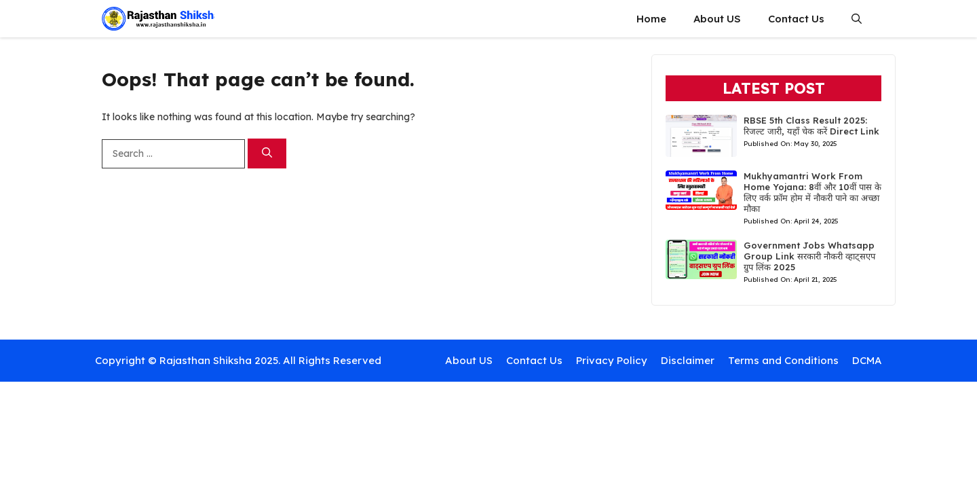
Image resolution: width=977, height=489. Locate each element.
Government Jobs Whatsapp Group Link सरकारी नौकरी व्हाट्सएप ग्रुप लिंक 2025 (809, 256)
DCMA (867, 360)
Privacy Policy (611, 360)
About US (717, 18)
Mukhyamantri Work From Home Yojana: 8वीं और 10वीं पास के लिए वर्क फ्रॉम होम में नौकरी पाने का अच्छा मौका (812, 192)
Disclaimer (687, 360)
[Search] (267, 154)
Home (651, 18)
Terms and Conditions (783, 360)
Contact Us (796, 18)
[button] (856, 18)
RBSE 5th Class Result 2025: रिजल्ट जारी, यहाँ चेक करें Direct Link (811, 126)
